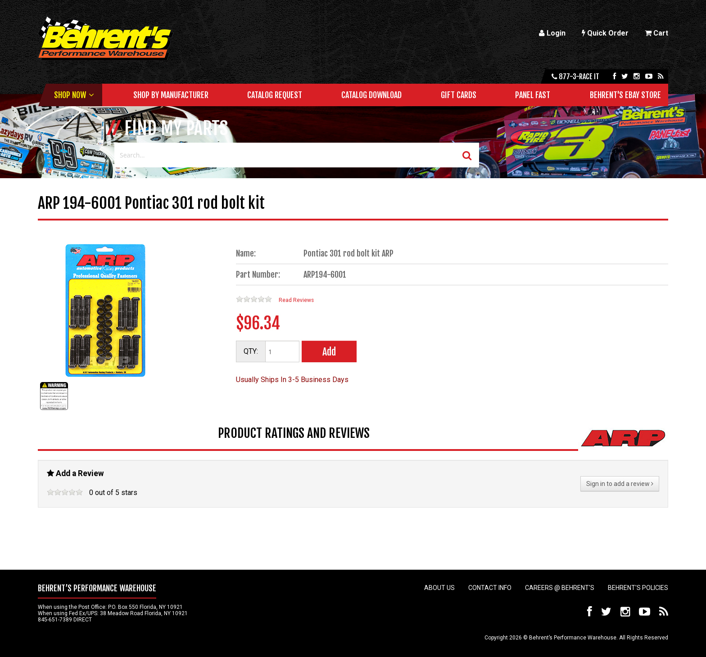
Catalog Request (274, 95)
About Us (439, 587)
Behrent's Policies (638, 587)
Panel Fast (532, 95)
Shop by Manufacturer (170, 95)
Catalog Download (371, 95)
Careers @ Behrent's (559, 587)
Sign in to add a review (619, 483)
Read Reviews (296, 300)
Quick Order (605, 33)
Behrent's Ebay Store (625, 95)
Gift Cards (458, 95)
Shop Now (70, 95)
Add (329, 352)
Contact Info (489, 587)
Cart (656, 33)
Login (552, 33)
